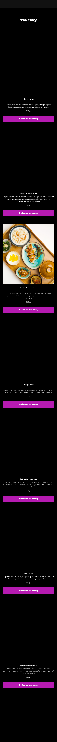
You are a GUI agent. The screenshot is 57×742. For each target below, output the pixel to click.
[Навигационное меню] (55, 4)
